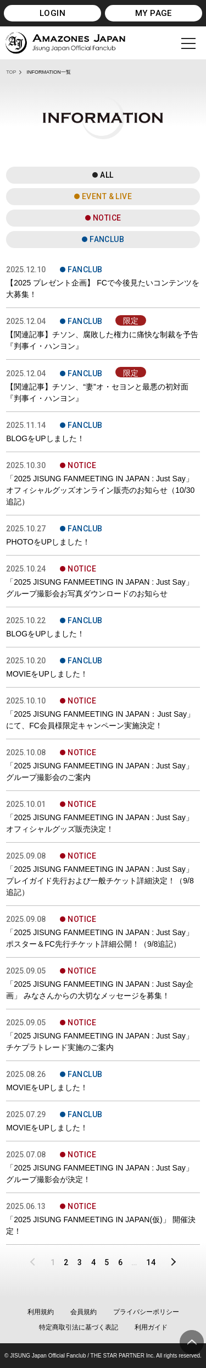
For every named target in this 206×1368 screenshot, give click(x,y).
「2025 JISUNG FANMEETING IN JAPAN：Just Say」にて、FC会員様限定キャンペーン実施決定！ (100, 720)
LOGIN (52, 13)
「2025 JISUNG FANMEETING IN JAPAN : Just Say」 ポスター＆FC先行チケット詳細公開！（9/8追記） (99, 938)
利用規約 (40, 1312)
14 (150, 1262)
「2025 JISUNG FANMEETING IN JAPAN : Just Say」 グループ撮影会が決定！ (99, 1173)
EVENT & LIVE (107, 196)
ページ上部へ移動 (192, 1342)
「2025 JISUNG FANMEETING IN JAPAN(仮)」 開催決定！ (100, 1225)
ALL (106, 175)
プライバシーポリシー (146, 1312)
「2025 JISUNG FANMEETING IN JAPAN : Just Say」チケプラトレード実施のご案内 (99, 1041)
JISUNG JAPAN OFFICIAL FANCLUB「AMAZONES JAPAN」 (65, 43)
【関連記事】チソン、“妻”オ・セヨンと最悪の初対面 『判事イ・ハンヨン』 (97, 392)
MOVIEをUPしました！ (47, 673)
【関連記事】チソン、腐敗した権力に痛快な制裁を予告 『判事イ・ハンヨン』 (102, 340)
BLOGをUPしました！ (45, 438)
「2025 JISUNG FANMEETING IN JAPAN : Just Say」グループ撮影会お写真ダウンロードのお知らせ (99, 588)
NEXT (169, 1262)
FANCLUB (107, 239)
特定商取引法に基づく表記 (78, 1327)
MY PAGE (153, 13)
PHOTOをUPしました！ (48, 541)
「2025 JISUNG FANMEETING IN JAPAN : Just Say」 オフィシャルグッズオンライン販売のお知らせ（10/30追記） (100, 490)
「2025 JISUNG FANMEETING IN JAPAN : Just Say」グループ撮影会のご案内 (99, 771)
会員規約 (83, 1312)
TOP (11, 72)
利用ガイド (151, 1327)
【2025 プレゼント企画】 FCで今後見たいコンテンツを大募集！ (102, 288)
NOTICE (107, 217)
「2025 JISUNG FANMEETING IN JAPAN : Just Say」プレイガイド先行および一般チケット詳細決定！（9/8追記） (99, 881)
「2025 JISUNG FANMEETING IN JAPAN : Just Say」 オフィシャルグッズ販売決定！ (99, 823)
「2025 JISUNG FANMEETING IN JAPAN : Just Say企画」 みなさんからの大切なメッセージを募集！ (99, 990)
